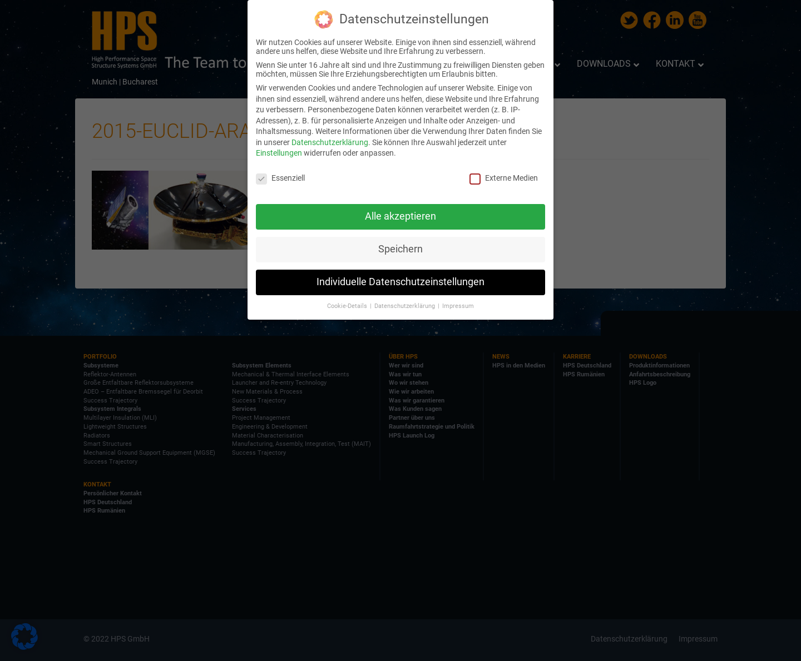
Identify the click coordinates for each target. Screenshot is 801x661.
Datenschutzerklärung (329, 142)
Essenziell (280, 177)
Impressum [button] (458, 306)
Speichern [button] (400, 249)
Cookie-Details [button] (348, 306)
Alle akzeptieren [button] (400, 216)
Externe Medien (503, 177)
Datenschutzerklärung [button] (405, 306)
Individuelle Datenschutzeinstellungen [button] (400, 281)
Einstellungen (279, 152)
